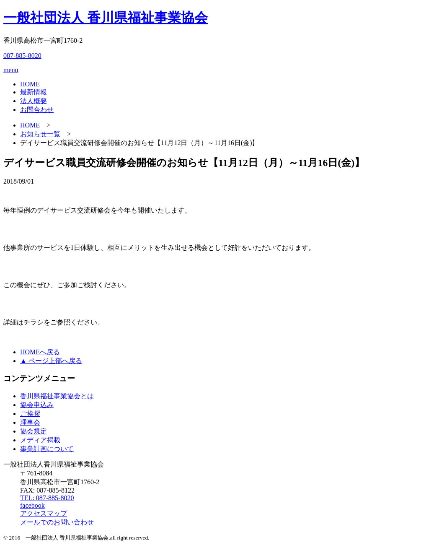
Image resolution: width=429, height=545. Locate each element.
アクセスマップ (43, 513)
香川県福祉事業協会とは (57, 396)
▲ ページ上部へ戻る (51, 360)
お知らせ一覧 (40, 134)
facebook (32, 505)
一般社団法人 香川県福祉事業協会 (105, 17)
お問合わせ (37, 109)
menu (10, 69)
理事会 (30, 422)
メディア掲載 (40, 440)
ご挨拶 (30, 413)
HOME (30, 84)
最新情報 (33, 92)
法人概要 (33, 100)
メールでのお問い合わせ (57, 522)
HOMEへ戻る (40, 352)
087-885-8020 (22, 55)
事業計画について (47, 448)
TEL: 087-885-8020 (47, 497)
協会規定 (33, 431)
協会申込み (37, 404)
